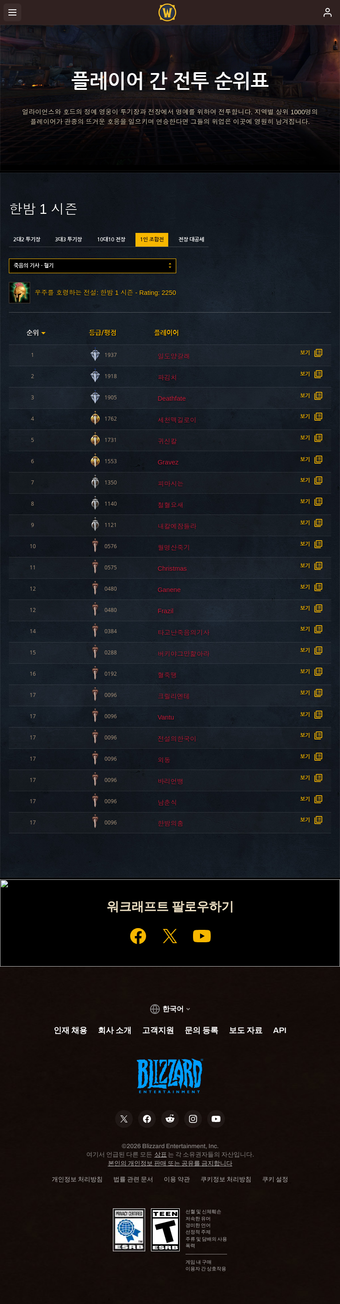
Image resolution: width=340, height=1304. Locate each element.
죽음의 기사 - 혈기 (34, 265)
